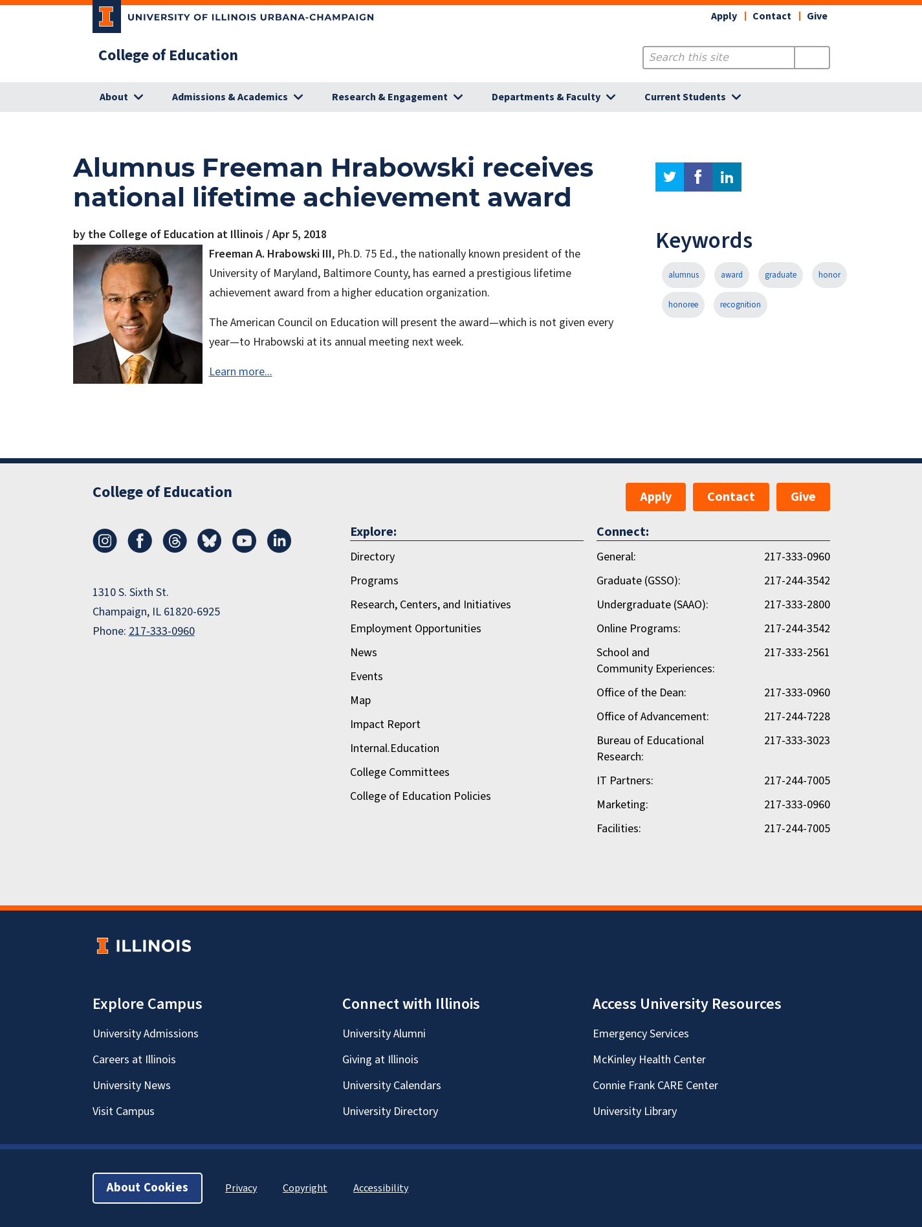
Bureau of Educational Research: (650, 749)
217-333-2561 (797, 653)
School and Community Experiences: (656, 661)
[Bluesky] (209, 549)
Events (366, 677)
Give (817, 16)
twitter (670, 177)
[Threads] (175, 549)
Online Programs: (639, 629)
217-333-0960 (162, 631)
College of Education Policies (420, 796)
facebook (698, 177)
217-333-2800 (797, 605)
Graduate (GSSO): (639, 581)
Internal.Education (394, 748)
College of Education (168, 55)
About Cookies (147, 1188)
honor (829, 275)
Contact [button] (771, 16)
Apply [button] (724, 16)
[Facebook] (140, 549)
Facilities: (619, 829)
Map (360, 700)
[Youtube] (244, 549)
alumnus (683, 275)
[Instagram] (105, 549)
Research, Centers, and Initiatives (430, 605)
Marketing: (622, 805)
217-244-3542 (797, 581)
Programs (374, 581)
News (363, 653)
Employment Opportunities (415, 629)
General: (616, 557)
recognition (740, 305)
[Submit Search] (811, 57)
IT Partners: (625, 781)
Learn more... (240, 372)
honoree (683, 305)
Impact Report (385, 724)
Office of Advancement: (653, 717)
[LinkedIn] (279, 549)
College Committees (400, 772)
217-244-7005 (797, 781)
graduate (780, 275)
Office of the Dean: (641, 693)
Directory (372, 557)
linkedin (727, 177)
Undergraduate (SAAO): (652, 605)
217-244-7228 (797, 717)
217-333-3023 (797, 741)
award (732, 275)
